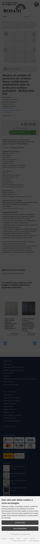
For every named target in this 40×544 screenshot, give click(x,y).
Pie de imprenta (33, 541)
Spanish (32, 538)
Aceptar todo (20, 522)
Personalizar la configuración (20, 534)
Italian (25, 538)
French (19, 538)
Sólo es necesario (20, 528)
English (11, 538)
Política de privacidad (19, 541)
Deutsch (4, 538)
